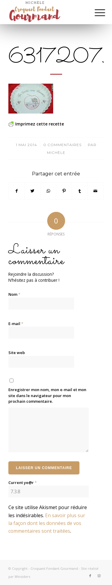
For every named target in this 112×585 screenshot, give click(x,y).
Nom (14, 294)
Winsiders (22, 576)
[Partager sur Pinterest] (64, 191)
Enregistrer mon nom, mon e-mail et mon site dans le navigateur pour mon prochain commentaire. (47, 395)
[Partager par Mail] (95, 191)
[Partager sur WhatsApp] (48, 191)
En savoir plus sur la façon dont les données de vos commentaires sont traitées (46, 523)
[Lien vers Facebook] (90, 575)
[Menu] (95, 12)
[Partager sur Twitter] (32, 191)
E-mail (15, 323)
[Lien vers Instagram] (99, 575)
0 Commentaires (62, 145)
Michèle (56, 152)
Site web (16, 352)
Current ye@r (22, 482)
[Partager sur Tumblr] (80, 191)
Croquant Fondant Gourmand (54, 568)
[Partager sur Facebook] (16, 191)
